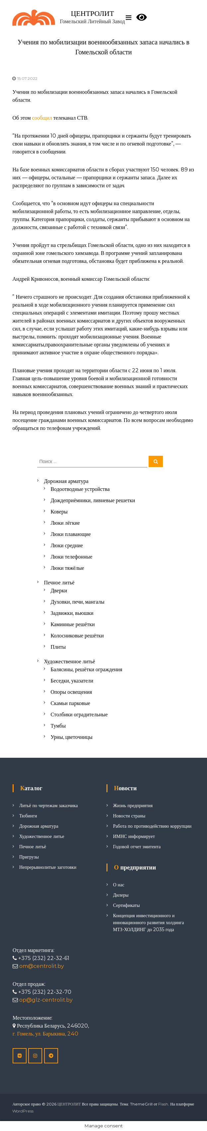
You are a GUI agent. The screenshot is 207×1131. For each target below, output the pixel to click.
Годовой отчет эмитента (137, 847)
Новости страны (129, 816)
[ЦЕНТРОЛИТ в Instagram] (35, 1055)
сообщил (42, 118)
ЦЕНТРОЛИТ (92, 13)
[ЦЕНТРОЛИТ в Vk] (20, 1055)
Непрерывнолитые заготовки (47, 867)
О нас (118, 885)
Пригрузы (29, 857)
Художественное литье (41, 836)
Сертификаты (126, 905)
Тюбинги (28, 816)
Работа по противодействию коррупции (152, 826)
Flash (163, 1103)
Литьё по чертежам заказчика (48, 805)
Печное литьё (32, 847)
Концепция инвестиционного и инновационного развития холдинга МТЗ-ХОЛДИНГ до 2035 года (148, 922)
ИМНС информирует (134, 836)
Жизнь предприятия (133, 805)
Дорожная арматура (38, 826)
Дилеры (121, 895)
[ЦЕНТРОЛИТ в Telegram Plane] (51, 1055)
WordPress (23, 1110)
